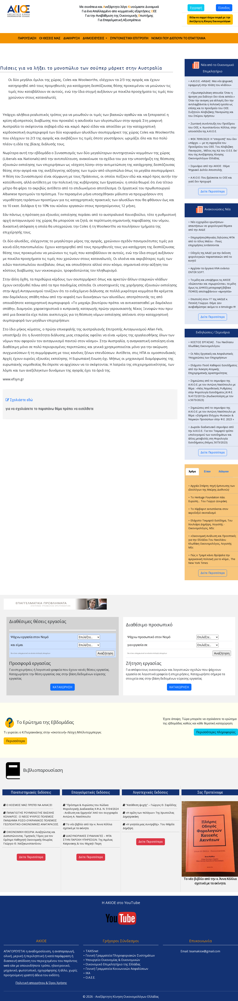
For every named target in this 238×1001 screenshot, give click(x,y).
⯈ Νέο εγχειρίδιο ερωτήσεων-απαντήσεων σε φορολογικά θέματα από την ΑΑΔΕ (210, 225)
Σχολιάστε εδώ (19, 400)
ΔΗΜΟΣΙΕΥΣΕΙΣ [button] (94, 38)
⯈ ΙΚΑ (86, 973)
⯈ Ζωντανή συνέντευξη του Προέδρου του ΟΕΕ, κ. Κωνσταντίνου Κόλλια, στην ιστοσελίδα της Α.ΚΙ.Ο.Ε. (212, 127)
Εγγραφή (196, 8)
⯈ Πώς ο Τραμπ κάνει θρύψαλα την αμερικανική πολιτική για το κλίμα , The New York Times (211, 559)
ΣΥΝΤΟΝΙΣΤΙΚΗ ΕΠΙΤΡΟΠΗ (129, 38)
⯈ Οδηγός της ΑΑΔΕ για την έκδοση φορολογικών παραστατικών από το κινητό (210, 256)
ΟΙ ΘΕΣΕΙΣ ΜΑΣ (49, 38)
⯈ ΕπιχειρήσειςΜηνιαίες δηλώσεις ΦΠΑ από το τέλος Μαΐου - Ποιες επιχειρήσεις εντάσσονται (211, 241)
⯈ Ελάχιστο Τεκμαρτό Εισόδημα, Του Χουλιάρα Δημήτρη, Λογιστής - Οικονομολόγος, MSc (210, 524)
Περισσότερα (15, 741)
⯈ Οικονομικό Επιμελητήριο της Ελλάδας (111, 964)
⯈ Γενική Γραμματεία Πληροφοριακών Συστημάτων (119, 955)
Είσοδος (224, 8)
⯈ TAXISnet (90, 951)
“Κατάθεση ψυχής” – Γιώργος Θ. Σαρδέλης (149, 805)
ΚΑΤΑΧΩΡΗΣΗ (62, 687)
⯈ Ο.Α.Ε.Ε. (89, 977)
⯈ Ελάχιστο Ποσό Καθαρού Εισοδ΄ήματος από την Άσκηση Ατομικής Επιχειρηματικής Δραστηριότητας (212, 369)
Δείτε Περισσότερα (213, 191)
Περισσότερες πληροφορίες (216, 732)
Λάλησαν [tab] (224, 471)
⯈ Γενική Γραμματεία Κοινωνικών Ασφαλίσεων (115, 969)
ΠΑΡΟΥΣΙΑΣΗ (27, 38)
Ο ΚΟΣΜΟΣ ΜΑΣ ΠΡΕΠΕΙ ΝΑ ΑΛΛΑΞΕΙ (27, 805)
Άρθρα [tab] (192, 471)
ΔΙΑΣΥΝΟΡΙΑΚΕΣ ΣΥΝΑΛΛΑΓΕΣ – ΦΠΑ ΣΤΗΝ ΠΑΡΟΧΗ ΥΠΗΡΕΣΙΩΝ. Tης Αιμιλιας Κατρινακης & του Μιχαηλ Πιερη (88, 839)
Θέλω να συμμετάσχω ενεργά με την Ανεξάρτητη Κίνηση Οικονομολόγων (209, 19)
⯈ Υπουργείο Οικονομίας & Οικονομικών (111, 960)
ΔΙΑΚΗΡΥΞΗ (71, 38)
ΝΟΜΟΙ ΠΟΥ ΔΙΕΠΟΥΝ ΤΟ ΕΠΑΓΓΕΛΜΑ (178, 38)
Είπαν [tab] (207, 471)
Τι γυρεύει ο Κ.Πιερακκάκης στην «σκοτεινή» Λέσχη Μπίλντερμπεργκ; (52, 732)
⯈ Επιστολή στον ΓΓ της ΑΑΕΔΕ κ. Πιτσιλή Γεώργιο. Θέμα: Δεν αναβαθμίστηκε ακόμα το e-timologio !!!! (212, 303)
